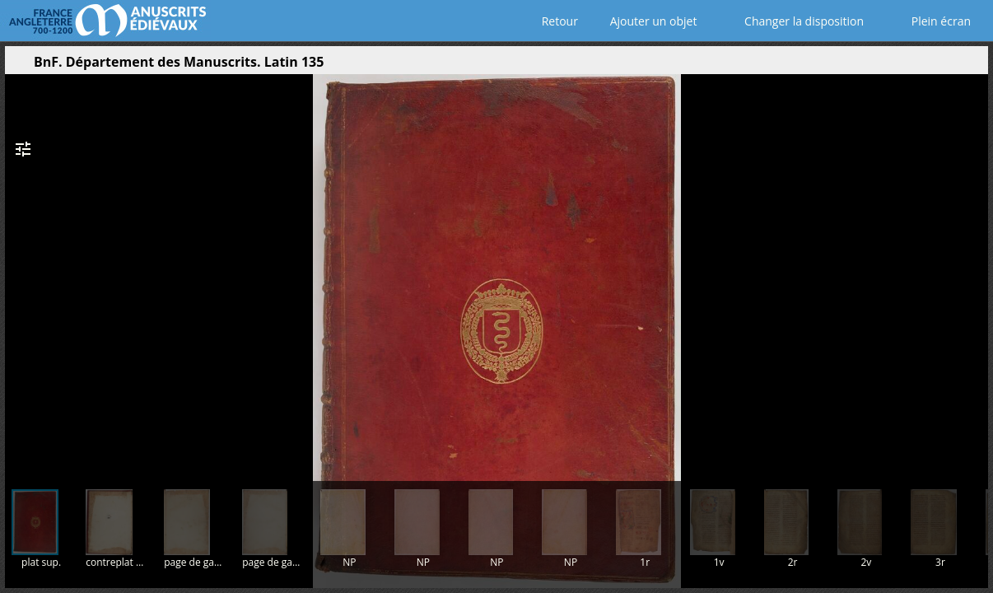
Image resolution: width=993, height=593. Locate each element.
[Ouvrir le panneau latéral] (17, 66)
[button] (897, 66)
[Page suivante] (970, 271)
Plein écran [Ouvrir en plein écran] (929, 21)
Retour (556, 21)
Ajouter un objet (650, 21)
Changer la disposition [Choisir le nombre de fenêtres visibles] (792, 21)
